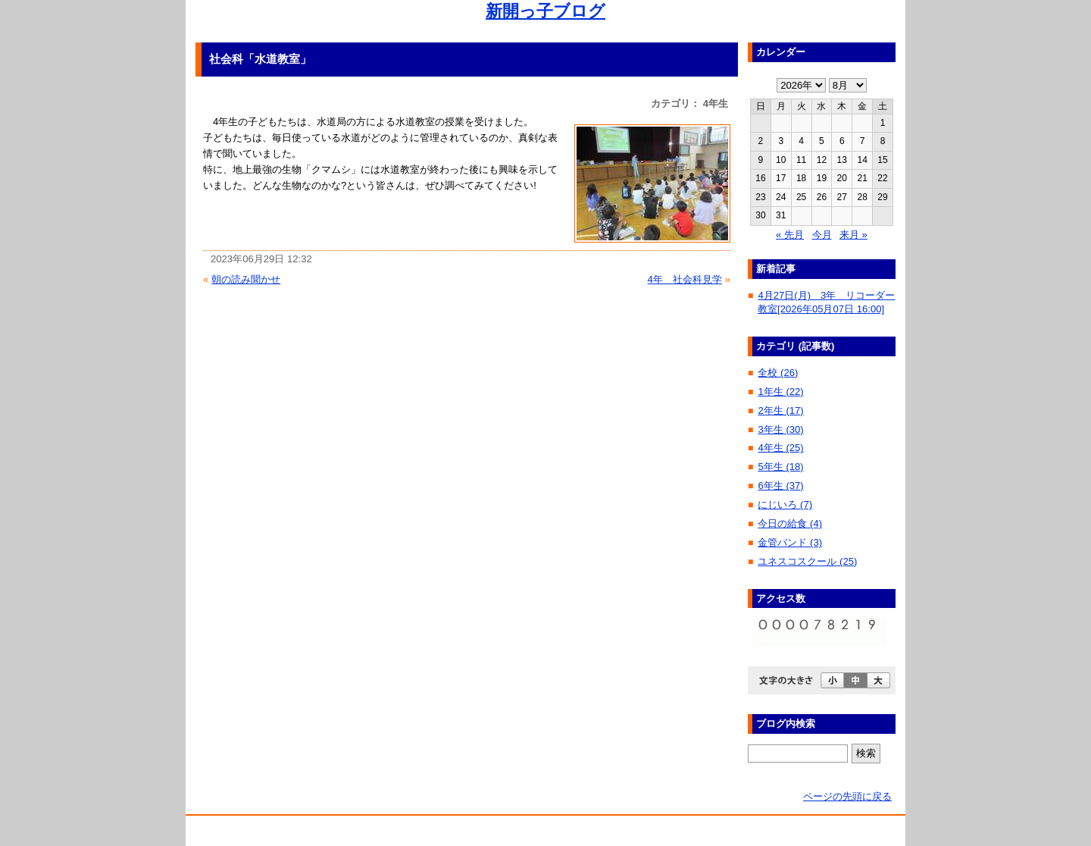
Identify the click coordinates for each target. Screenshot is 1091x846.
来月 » (853, 234)
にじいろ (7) (785, 504)
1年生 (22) (780, 391)
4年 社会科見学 (684, 279)
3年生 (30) (780, 429)
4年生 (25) (780, 447)
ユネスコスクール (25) (807, 561)
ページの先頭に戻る (847, 796)
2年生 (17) (780, 410)
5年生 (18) (780, 466)
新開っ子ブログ (545, 11)
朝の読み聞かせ (245, 279)
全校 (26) (778, 372)
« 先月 (790, 234)
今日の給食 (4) (790, 523)
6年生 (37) (780, 485)
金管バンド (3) (790, 542)
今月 (822, 234)
